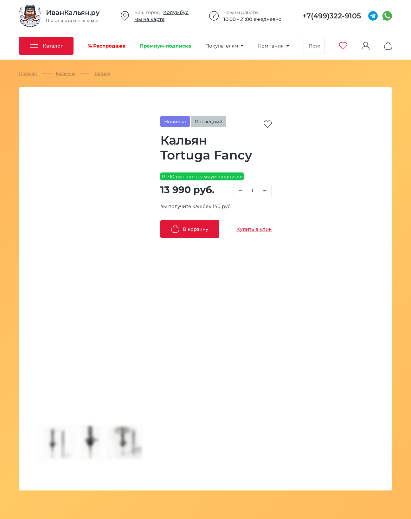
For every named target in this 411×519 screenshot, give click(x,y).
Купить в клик (254, 229)
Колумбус (176, 12)
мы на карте (149, 19)
